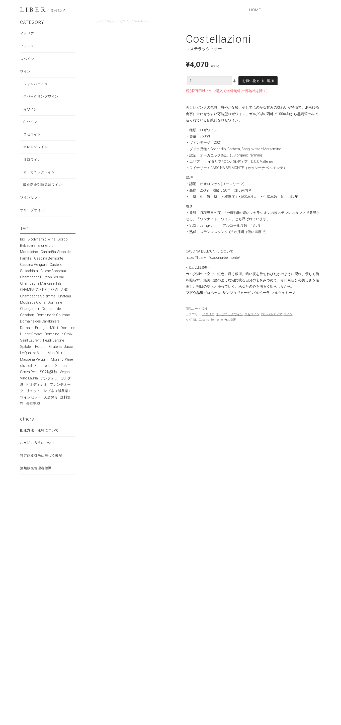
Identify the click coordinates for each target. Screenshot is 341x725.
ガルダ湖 (230, 319)
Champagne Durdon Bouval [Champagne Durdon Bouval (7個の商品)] (42, 284)
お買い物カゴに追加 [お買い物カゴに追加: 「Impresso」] (237, 521)
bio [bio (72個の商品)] (22, 246)
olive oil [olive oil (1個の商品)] (26, 372)
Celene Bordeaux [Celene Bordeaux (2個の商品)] (53, 277)
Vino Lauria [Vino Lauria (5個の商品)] (29, 385)
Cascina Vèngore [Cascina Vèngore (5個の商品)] (33, 271)
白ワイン (31, 125)
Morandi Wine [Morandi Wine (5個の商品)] (62, 366)
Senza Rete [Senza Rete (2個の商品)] (28, 378)
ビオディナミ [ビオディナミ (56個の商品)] (36, 391)
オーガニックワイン (229, 314)
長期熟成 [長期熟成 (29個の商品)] (33, 410)
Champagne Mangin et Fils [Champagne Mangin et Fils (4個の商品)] (41, 290)
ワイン (110, 21)
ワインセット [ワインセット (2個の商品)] (30, 404)
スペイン (27, 60)
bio (195, 319)
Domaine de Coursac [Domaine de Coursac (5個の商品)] (53, 321)
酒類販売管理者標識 (37, 476)
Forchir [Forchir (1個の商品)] (41, 353)
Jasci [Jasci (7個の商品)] (68, 353)
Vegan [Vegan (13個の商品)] (65, 378)
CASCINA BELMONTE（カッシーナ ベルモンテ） (248, 168)
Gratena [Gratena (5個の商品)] (55, 353)
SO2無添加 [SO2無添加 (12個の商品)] (48, 378)
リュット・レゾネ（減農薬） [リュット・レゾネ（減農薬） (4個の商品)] (49, 397)
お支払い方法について (39, 450)
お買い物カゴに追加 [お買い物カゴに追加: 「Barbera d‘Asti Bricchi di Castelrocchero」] (120, 526)
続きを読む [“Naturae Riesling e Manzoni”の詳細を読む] (179, 522)
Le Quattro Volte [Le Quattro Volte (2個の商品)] (32, 359)
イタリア (208, 314)
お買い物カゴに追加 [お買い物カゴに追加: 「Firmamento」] (120, 613)
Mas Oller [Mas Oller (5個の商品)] (55, 359)
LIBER (42, 10)
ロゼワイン (124, 21)
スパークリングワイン (42, 99)
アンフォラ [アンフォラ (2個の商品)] (49, 385)
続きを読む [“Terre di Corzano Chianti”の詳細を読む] (179, 614)
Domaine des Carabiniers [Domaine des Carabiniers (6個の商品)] (40, 328)
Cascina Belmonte (211, 319)
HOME (255, 10)
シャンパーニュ (37, 86)
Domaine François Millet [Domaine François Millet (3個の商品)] (39, 334)
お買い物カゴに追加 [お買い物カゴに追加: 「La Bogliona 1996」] (237, 613)
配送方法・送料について (40, 437)
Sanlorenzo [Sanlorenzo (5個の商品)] (43, 372)
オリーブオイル (33, 216)
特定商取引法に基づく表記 (42, 463)
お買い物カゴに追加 (258, 81)
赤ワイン (31, 112)
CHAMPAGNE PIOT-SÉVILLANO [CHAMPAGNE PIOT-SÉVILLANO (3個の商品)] (44, 296)
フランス (27, 47)
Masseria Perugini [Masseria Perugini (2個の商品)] (34, 366)
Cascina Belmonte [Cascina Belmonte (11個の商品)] (48, 265)
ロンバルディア (271, 314)
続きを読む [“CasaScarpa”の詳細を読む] (296, 516)
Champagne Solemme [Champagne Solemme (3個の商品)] (37, 303)
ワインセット (31, 203)
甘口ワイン (33, 164)
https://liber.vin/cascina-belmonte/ (213, 258)
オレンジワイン (37, 151)
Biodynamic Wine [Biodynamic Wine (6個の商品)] (41, 246)
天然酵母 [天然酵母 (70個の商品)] (51, 404)
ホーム (100, 21)
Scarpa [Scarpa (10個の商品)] (61, 372)
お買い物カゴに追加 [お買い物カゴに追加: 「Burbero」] (296, 613)
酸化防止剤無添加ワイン (44, 190)
